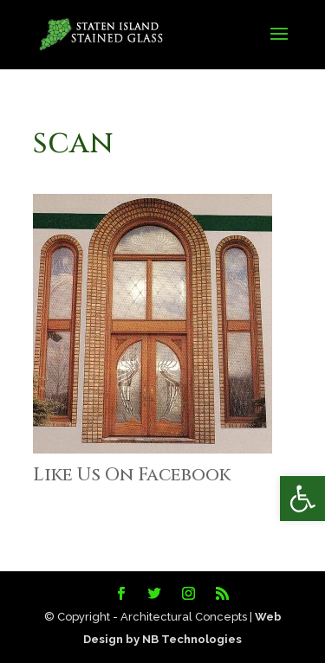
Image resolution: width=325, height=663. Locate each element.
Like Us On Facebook (132, 475)
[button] (302, 498)
